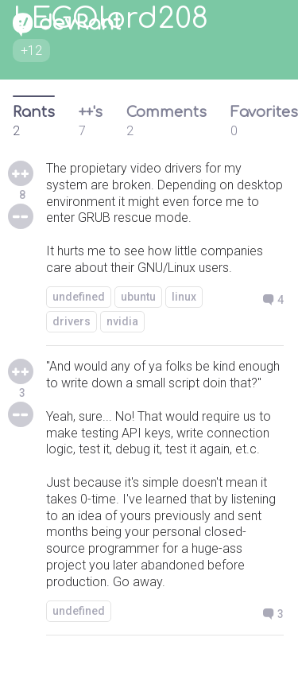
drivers (71, 321)
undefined (78, 296)
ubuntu (138, 296)
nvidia (122, 321)
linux (184, 296)
